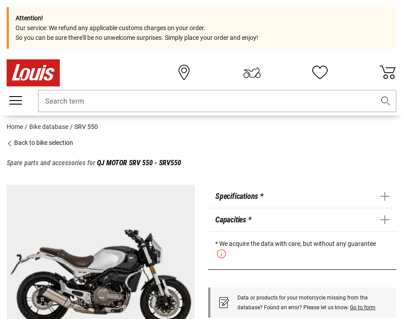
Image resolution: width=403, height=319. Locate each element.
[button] (385, 101)
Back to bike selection (40, 142)
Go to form (363, 307)
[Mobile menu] (15, 100)
